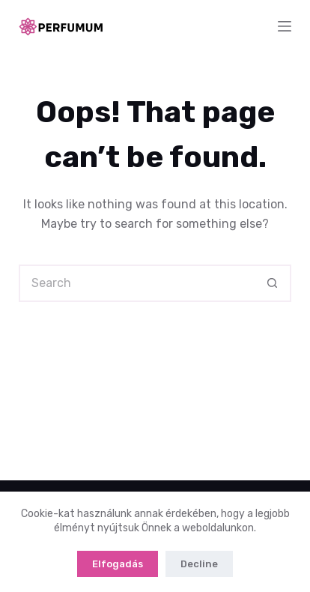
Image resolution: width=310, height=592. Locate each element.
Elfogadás (117, 564)
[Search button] (272, 283)
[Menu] (284, 26)
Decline (199, 564)
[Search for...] (136, 283)
